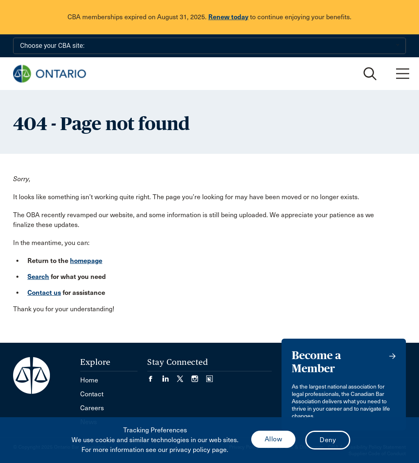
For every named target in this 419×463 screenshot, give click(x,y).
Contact (92, 394)
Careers (92, 408)
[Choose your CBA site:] (209, 46)
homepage (86, 261)
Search (38, 277)
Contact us (44, 293)
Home (89, 380)
